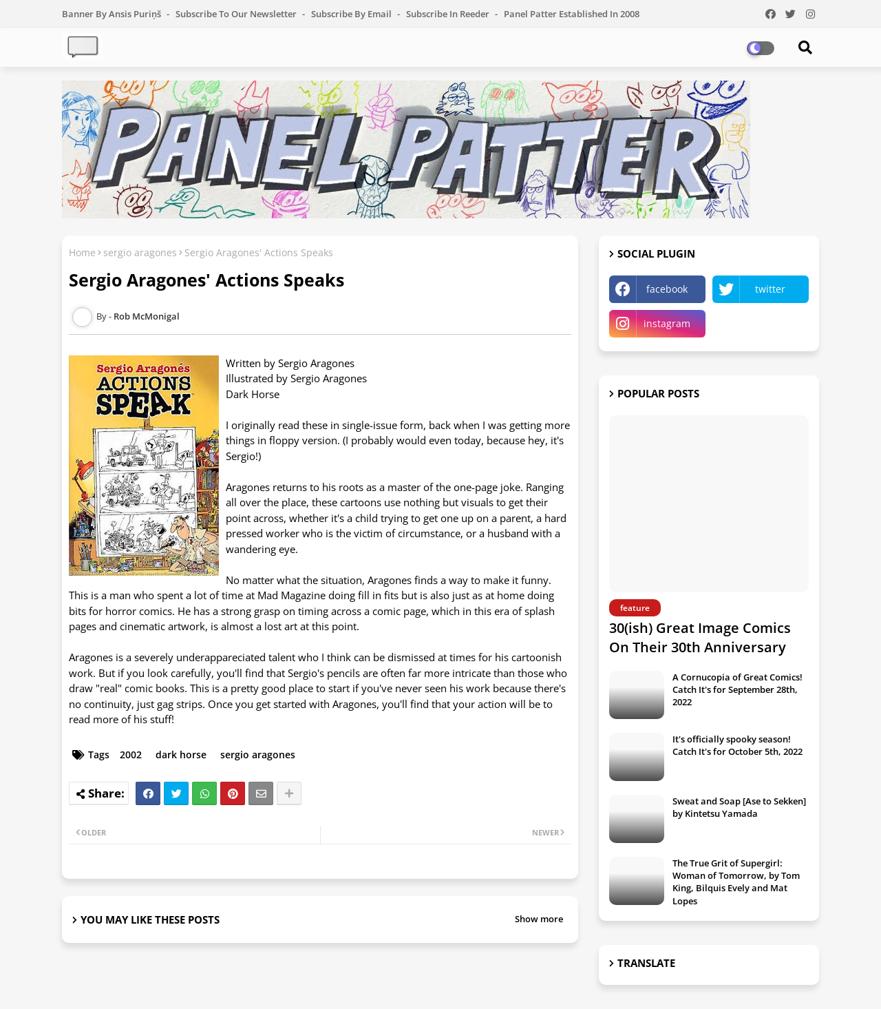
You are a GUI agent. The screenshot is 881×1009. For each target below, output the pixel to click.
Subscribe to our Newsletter (237, 14)
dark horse (181, 754)
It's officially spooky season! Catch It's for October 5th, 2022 (737, 745)
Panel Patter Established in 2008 (571, 14)
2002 (131, 754)
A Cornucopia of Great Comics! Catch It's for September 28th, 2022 (737, 689)
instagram (667, 323)
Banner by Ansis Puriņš (112, 14)
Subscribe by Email (352, 14)
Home (82, 252)
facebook (667, 288)
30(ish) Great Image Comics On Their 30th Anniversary (700, 637)
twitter (770, 288)
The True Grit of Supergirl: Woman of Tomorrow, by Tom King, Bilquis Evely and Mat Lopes (736, 882)
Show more (539, 919)
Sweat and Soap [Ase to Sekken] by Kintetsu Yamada (739, 807)
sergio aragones (140, 252)
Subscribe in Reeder (448, 14)
